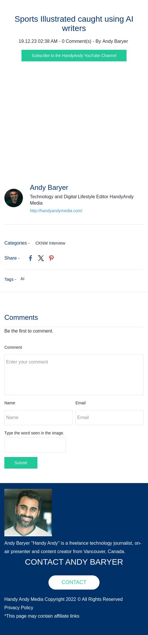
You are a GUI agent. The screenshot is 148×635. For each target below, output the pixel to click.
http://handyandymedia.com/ (56, 210)
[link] (30, 258)
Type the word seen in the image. (34, 433)
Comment (13, 347)
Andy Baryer (115, 41)
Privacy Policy (18, 607)
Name (9, 403)
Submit (21, 462)
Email (80, 403)
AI (22, 278)
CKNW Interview (50, 243)
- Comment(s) (75, 41)
